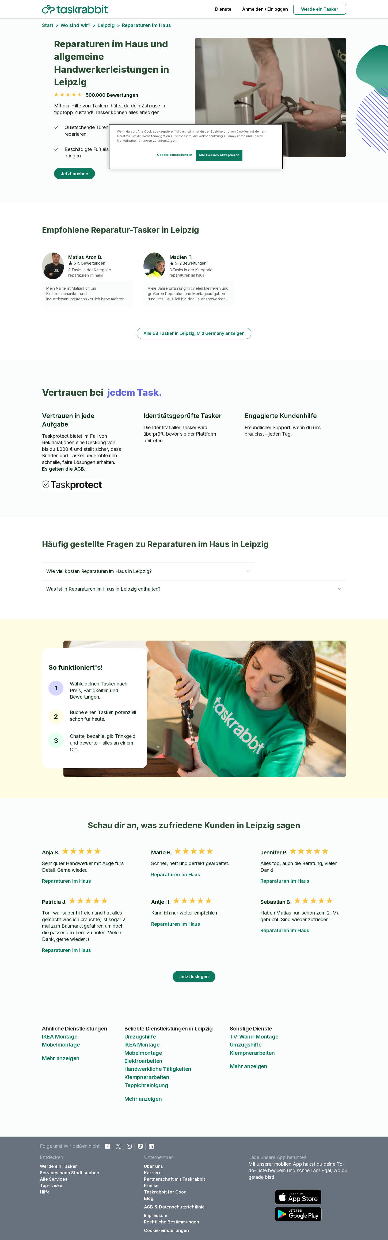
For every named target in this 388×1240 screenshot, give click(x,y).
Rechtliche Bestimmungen (171, 1221)
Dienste (223, 9)
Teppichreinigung (146, 1085)
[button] (148, 571)
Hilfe (45, 1192)
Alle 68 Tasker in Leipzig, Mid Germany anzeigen (193, 333)
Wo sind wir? (75, 25)
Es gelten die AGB (63, 469)
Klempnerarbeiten (146, 1077)
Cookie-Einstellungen (166, 1230)
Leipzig (106, 25)
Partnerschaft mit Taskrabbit (174, 1179)
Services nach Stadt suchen (69, 1172)
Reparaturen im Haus (66, 881)
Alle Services (53, 1179)
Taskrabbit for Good (165, 1192)
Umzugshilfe (140, 1036)
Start (48, 25)
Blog (148, 1198)
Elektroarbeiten (143, 1061)
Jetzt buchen (74, 173)
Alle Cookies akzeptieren (219, 155)
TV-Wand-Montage (254, 1036)
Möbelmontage (61, 1044)
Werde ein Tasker (319, 9)
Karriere (153, 1172)
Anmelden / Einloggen (265, 9)
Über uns (153, 1166)
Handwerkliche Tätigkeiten (158, 1069)
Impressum (155, 1215)
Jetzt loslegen (193, 976)
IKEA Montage (59, 1036)
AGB (148, 1207)
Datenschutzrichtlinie (182, 1207)
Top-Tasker (52, 1185)
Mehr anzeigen (60, 1058)
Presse (151, 1185)
